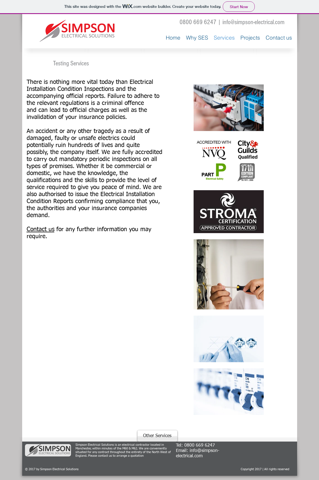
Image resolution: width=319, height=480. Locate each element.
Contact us (40, 230)
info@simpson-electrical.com (253, 22)
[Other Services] (157, 436)
